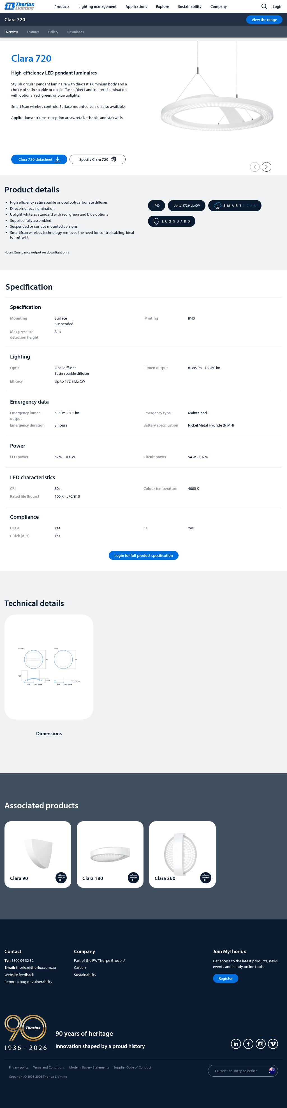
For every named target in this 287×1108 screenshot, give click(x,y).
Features (33, 32)
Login (278, 6)
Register (226, 978)
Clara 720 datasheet (39, 159)
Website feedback (19, 974)
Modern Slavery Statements (89, 1067)
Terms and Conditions (49, 1067)
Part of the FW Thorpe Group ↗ (100, 960)
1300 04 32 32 (22, 960)
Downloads (75, 32)
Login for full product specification (143, 555)
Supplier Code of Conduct (132, 1067)
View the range (264, 19)
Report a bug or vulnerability (28, 981)
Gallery (53, 32)
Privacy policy (19, 1067)
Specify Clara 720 (97, 159)
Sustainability (85, 974)
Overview (11, 32)
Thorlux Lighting (55, 1076)
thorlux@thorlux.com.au (36, 967)
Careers (80, 967)
